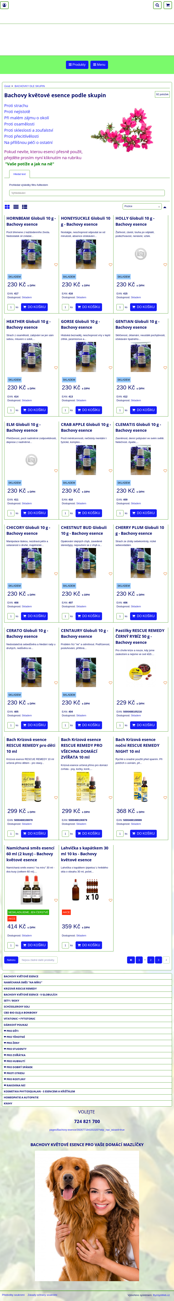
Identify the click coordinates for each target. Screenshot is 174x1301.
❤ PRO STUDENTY (15, 1049)
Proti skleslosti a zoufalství (28, 130)
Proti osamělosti (19, 124)
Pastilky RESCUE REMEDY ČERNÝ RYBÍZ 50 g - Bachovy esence (139, 636)
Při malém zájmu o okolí (26, 117)
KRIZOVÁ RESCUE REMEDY (20, 988)
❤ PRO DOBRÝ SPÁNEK (18, 1067)
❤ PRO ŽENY (11, 1043)
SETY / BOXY (11, 1000)
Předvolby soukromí (13, 1294)
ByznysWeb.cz (161, 1295)
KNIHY (8, 1103)
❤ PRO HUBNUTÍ (14, 1061)
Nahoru (11, 959)
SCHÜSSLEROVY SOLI (17, 1006)
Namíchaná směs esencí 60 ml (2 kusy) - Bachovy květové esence (30, 853)
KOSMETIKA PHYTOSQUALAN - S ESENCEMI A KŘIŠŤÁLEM (39, 1091)
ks (12, 307)
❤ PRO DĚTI (11, 1031)
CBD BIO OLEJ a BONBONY (20, 1012)
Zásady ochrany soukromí (42, 1294)
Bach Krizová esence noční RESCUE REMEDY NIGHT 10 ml (137, 745)
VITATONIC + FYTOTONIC (19, 1018)
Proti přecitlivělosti (21, 136)
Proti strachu (16, 105)
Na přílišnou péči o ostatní (28, 142)
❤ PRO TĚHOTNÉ (14, 1037)
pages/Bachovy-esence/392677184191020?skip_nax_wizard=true (87, 1129)
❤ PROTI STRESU (14, 1073)
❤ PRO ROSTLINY (14, 1079)
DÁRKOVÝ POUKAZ (16, 1025)
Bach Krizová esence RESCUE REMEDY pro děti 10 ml (30, 745)
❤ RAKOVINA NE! (14, 1085)
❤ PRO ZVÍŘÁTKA (14, 1055)
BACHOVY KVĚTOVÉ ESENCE (21, 976)
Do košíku (34, 307)
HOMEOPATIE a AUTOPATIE (21, 1097)
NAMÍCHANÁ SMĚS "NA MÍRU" (23, 982)
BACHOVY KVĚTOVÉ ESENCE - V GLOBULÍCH (30, 994)
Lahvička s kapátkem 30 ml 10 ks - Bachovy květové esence (84, 853)
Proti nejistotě (17, 111)
